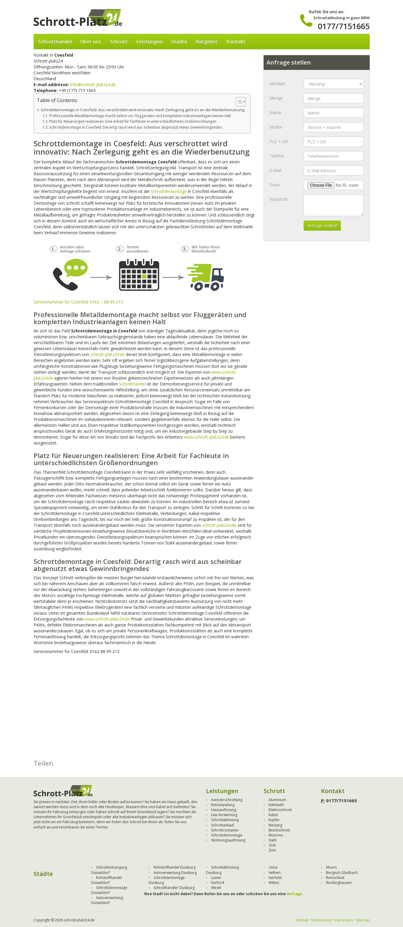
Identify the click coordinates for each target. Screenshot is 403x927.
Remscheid (335, 877)
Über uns (90, 41)
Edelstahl (276, 804)
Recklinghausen (339, 882)
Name (275, 112)
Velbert (275, 872)
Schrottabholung (225, 819)
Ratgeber (207, 41)
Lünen (216, 877)
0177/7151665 (344, 26)
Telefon (276, 156)
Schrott (119, 41)
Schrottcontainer (225, 830)
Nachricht (278, 199)
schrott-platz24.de (107, 354)
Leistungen (149, 41)
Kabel (273, 814)
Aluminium (277, 799)
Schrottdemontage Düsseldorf (109, 890)
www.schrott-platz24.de (206, 437)
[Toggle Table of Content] (237, 102)
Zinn (272, 850)
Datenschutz (321, 920)
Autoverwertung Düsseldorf (107, 900)
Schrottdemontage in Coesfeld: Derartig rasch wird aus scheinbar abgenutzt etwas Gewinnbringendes (135, 127)
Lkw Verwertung (224, 814)
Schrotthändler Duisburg (174, 887)
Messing (275, 825)
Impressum (344, 920)
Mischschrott (279, 830)
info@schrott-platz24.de (93, 84)
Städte (179, 41)
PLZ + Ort (278, 141)
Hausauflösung (223, 809)
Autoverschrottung (226, 799)
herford (217, 882)
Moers (331, 867)
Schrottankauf (222, 825)
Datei (274, 185)
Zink (272, 845)
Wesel (216, 887)
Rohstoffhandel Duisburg (174, 867)
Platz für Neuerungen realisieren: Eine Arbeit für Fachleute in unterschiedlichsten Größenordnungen (132, 121)
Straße (275, 127)
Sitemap (363, 920)
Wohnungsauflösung (228, 840)
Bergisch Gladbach (342, 872)
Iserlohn (275, 877)
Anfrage (294, 893)
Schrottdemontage (169, 191)
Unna (273, 867)
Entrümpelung (222, 804)
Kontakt (236, 41)
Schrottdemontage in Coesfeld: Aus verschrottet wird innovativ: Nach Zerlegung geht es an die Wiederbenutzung (142, 109)
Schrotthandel (55, 41)
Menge (276, 98)
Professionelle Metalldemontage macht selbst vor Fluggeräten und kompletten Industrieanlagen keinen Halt (140, 115)
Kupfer (274, 819)
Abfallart (277, 83)
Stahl (273, 840)
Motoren (276, 835)
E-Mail (275, 170)
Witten (274, 882)
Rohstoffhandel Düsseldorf (106, 880)
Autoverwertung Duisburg (175, 872)
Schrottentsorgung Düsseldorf (109, 870)
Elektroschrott (280, 809)
